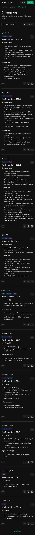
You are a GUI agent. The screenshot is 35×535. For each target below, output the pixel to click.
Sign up (30, 2)
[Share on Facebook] (28, 83)
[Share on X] (32, 83)
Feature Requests (10, 7)
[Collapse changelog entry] (32, 36)
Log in (23, 2)
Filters (28, 24)
